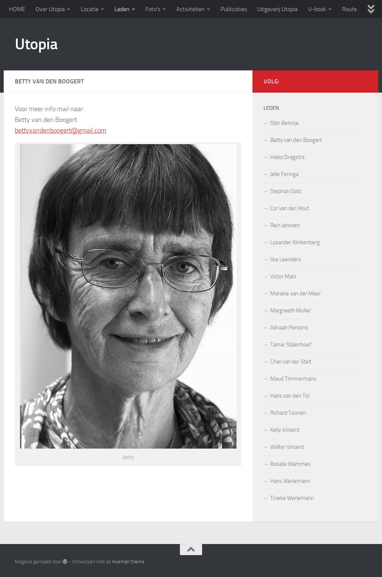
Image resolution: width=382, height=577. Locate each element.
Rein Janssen (285, 225)
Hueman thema (128, 561)
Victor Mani (283, 276)
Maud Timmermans (293, 378)
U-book (317, 9)
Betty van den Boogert (296, 140)
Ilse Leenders (285, 259)
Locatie (89, 9)
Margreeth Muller (290, 310)
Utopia (36, 44)
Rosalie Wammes (290, 464)
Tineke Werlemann (292, 498)
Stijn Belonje (284, 123)
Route (349, 9)
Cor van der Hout (289, 208)
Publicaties (234, 9)
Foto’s (152, 9)
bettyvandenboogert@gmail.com (60, 130)
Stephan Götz (285, 191)
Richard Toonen (288, 412)
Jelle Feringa (284, 174)
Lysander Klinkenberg (295, 242)
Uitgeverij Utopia (277, 9)
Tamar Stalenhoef (290, 344)
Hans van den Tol (289, 395)
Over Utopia (50, 9)
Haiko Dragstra (287, 157)
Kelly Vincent (284, 430)
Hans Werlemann (290, 481)
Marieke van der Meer (295, 293)
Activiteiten (190, 9)
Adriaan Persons (289, 327)
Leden (122, 9)
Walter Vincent (287, 447)
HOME (17, 9)
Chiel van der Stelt (290, 361)
